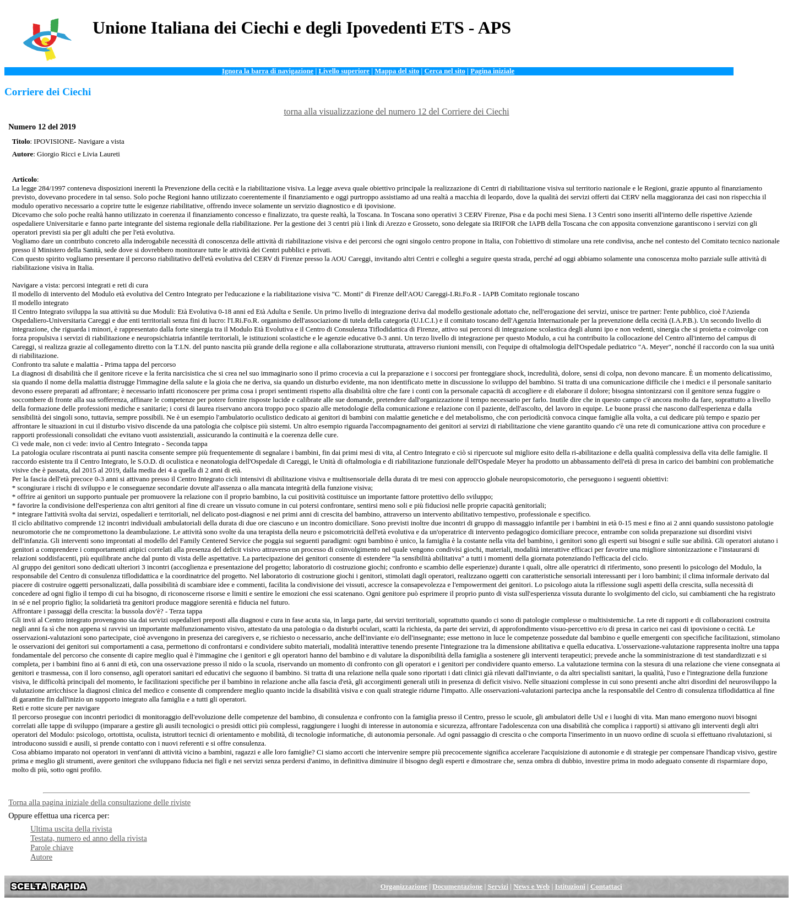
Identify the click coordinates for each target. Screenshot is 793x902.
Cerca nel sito (445, 71)
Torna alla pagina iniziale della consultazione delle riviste (99, 802)
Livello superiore (344, 71)
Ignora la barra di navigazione (267, 71)
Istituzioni (570, 886)
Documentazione (457, 886)
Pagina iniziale (492, 71)
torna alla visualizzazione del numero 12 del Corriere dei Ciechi (396, 111)
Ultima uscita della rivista (71, 828)
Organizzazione (404, 886)
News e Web (531, 886)
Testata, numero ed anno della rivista (88, 838)
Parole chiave (51, 847)
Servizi (497, 886)
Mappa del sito (396, 71)
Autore (41, 856)
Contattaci (606, 886)
